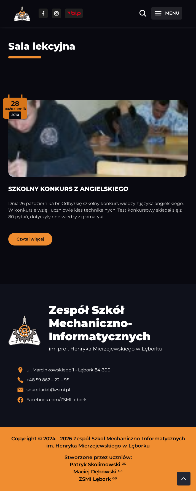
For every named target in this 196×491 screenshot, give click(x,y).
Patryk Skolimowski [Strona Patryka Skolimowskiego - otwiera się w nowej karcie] (98, 464)
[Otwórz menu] (166, 13)
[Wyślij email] (102, 390)
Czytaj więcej (30, 239)
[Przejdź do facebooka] (43, 13)
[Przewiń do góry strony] (183, 478)
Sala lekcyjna (41, 46)
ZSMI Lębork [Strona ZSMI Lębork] (98, 479)
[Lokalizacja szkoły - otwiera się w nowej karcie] (102, 370)
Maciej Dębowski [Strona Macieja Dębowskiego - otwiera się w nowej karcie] (98, 472)
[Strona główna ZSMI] (22, 13)
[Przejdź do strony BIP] (74, 13)
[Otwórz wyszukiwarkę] (143, 13)
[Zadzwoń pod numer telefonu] (102, 380)
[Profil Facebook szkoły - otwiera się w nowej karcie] (102, 399)
